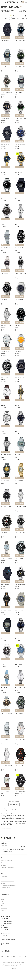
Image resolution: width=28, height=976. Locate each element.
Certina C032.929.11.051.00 (20, 118)
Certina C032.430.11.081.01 (6, 92)
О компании (4, 876)
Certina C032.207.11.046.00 (6, 558)
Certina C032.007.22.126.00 (20, 403)
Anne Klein (3, 910)
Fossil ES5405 (4, 687)
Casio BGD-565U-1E (19, 196)
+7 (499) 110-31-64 (6, 921)
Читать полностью (6, 828)
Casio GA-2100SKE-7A (19, 299)
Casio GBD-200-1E (5, 144)
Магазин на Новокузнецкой (7, 867)
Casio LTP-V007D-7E (5, 739)
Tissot (2, 897)
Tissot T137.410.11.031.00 (20, 739)
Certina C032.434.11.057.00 (6, 661)
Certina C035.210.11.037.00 (20, 221)
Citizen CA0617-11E (19, 765)
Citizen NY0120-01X (5, 480)
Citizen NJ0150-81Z (19, 351)
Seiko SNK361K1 (4, 273)
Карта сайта (14, 968)
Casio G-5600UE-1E (5, 636)
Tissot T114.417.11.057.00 (20, 584)
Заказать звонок (7, 933)
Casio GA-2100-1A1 (5, 40)
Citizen (2, 901)
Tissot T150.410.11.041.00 (20, 636)
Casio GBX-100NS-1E (19, 377)
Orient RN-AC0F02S (5, 351)
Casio (2, 821)
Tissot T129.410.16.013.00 (6, 403)
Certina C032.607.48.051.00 (6, 610)
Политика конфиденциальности (8, 885)
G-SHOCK (7, 821)
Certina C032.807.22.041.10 (6, 170)
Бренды (3, 883)
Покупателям (4, 858)
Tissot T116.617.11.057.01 (6, 221)
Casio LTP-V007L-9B (5, 791)
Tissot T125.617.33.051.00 (20, 791)
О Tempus (3, 874)
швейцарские (11, 818)
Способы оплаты (5, 862)
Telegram (4, 927)
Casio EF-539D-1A (4, 377)
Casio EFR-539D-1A (5, 532)
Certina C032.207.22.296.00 (6, 713)
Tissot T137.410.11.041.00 (20, 40)
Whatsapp (4, 929)
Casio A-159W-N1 (18, 92)
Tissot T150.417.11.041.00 (20, 428)
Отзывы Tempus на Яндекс (7, 881)
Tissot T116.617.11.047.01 (20, 144)
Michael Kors (4, 908)
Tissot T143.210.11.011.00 (20, 687)
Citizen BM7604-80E (19, 170)
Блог (2, 878)
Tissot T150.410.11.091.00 (20, 66)
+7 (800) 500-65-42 (6, 923)
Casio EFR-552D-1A (19, 558)
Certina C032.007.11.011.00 (6, 765)
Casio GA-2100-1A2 (5, 584)
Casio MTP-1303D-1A (5, 196)
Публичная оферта (5, 887)
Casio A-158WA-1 (4, 66)
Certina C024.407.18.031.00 (6, 454)
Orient (2, 903)
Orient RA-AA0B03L (5, 118)
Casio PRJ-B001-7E (19, 610)
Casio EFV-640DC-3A (19, 713)
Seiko (2, 905)
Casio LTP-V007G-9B (19, 480)
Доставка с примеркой (6, 860)
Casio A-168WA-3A (19, 454)
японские (17, 818)
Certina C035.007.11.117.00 (20, 506)
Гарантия (3, 865)
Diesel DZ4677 (4, 428)
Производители (5, 894)
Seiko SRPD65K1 (18, 325)
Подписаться (23, 846)
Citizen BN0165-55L (19, 661)
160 (22, 809)
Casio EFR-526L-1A (19, 247)
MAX (3, 925)
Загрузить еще (14, 804)
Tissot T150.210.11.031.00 (6, 325)
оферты (16, 849)
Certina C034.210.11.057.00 (20, 273)
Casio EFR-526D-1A (5, 299)
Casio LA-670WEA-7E (5, 247)
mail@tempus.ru (5, 935)
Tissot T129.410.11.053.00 (6, 506)
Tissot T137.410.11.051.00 (20, 532)
